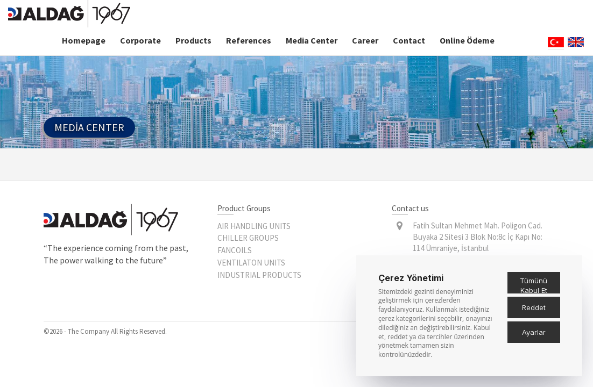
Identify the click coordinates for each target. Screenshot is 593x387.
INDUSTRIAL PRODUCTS (259, 275)
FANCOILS (234, 250)
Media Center (311, 40)
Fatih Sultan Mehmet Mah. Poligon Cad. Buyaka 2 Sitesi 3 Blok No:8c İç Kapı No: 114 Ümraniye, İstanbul (477, 237)
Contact (409, 40)
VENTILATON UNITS (251, 262)
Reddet (534, 307)
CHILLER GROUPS (248, 238)
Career (365, 40)
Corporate (140, 40)
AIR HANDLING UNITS (254, 226)
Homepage (83, 40)
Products (193, 40)
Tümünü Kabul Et (533, 284)
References (248, 40)
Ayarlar (534, 332)
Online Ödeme (467, 40)
